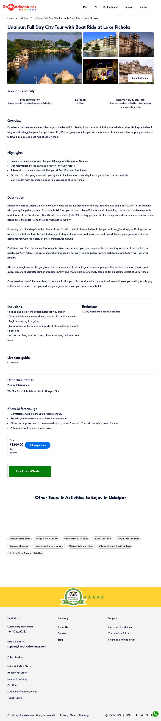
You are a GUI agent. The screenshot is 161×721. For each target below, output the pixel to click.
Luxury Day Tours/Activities (22, 691)
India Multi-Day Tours (19, 666)
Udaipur (23, 18)
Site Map (84, 715)
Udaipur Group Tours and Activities (25, 553)
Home (10, 18)
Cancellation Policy (118, 633)
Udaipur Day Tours (102, 539)
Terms (73, 715)
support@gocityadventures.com (26, 646)
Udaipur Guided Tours (19, 539)
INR (85, 7)
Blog (60, 639)
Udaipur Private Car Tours (76, 539)
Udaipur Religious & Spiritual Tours (115, 546)
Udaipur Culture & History (81, 546)
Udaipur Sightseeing (18, 546)
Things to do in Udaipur (47, 539)
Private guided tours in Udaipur (48, 546)
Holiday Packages (17, 672)
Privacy (64, 715)
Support (129, 7)
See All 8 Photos (140, 78)
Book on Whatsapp (31, 471)
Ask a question (37, 445)
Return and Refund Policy (121, 639)
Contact (144, 7)
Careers (62, 633)
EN (95, 7)
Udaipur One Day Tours (128, 539)
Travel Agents (14, 698)
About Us (63, 627)
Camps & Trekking (17, 679)
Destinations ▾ (111, 7)
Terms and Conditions (120, 627)
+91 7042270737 (16, 631)
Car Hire (12, 685)
